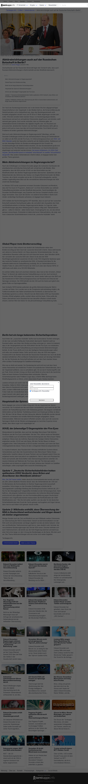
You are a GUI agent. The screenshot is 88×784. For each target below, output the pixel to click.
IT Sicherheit (21, 5)
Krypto (32, 5)
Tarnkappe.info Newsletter (40, 391)
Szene (42, 5)
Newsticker (52, 5)
